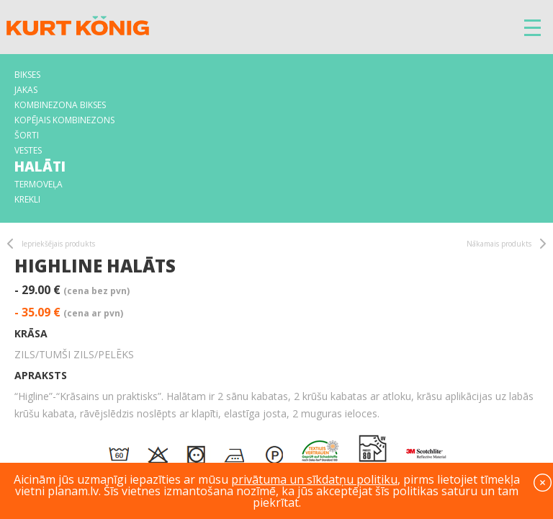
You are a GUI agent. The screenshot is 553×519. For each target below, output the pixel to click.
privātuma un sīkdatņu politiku (314, 479)
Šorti (26, 135)
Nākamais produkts (499, 244)
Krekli (27, 199)
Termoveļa (38, 184)
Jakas (25, 90)
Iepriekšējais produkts (58, 244)
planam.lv (73, 491)
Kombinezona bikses (60, 105)
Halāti (40, 166)
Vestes (28, 150)
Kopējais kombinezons (64, 120)
